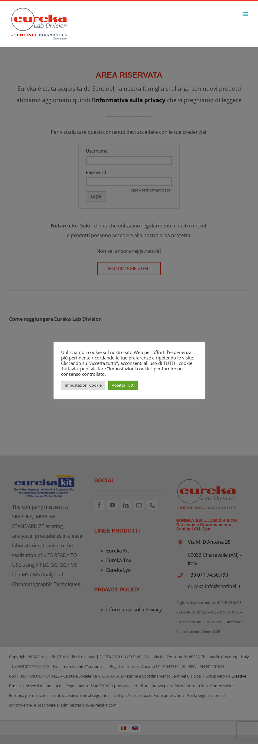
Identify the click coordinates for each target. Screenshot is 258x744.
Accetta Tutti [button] (123, 385)
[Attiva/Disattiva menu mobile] (246, 14)
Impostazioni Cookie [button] (83, 385)
